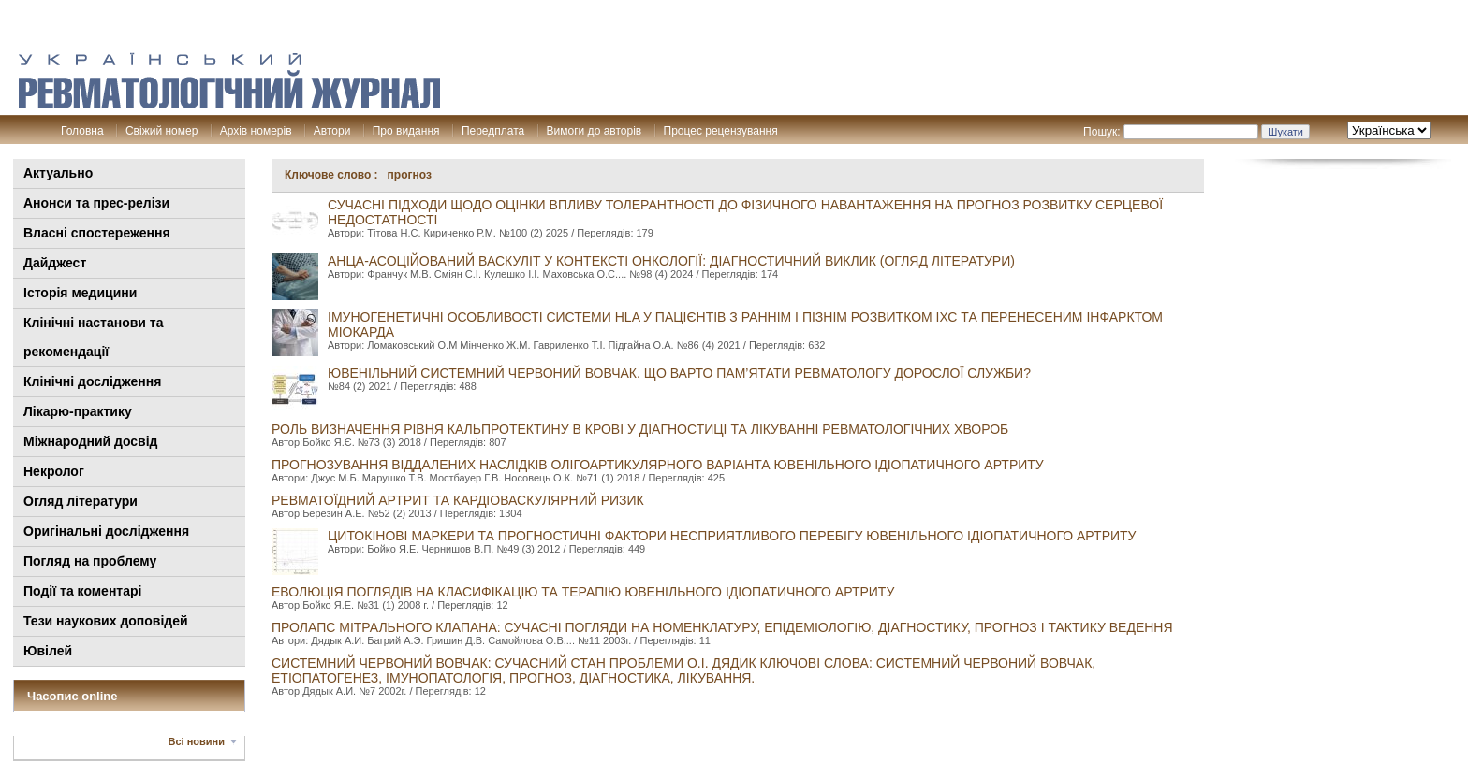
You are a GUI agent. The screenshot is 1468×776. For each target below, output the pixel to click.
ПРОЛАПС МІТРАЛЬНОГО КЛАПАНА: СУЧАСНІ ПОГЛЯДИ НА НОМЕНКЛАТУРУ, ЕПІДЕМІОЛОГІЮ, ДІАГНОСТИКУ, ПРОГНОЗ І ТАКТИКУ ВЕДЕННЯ (722, 627)
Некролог (53, 471)
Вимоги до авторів (594, 130)
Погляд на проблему (89, 560)
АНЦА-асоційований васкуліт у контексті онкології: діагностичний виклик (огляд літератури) (671, 260)
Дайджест (54, 262)
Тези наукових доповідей (105, 620)
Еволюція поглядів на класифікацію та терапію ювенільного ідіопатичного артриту (583, 591)
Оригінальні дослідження (106, 531)
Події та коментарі (82, 590)
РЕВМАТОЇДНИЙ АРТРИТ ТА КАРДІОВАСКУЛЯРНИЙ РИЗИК (458, 500)
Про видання (406, 130)
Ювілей (47, 650)
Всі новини (197, 741)
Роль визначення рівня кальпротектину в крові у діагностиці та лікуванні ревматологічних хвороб (640, 429)
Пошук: (1102, 131)
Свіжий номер (161, 130)
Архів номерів (256, 130)
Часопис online (72, 696)
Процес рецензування (721, 130)
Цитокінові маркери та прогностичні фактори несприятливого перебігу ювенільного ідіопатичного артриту (732, 535)
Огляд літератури (80, 501)
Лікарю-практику (77, 411)
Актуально (58, 172)
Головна (82, 130)
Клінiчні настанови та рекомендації (93, 337)
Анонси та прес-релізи (96, 202)
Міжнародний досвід (90, 441)
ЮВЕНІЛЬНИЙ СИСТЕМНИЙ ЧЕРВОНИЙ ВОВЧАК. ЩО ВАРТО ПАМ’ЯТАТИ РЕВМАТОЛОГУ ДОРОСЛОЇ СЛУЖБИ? (679, 373)
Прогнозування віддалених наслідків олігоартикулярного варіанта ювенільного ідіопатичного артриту (658, 464)
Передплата (493, 130)
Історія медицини (80, 292)
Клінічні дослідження (92, 381)
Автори (332, 130)
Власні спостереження (96, 232)
